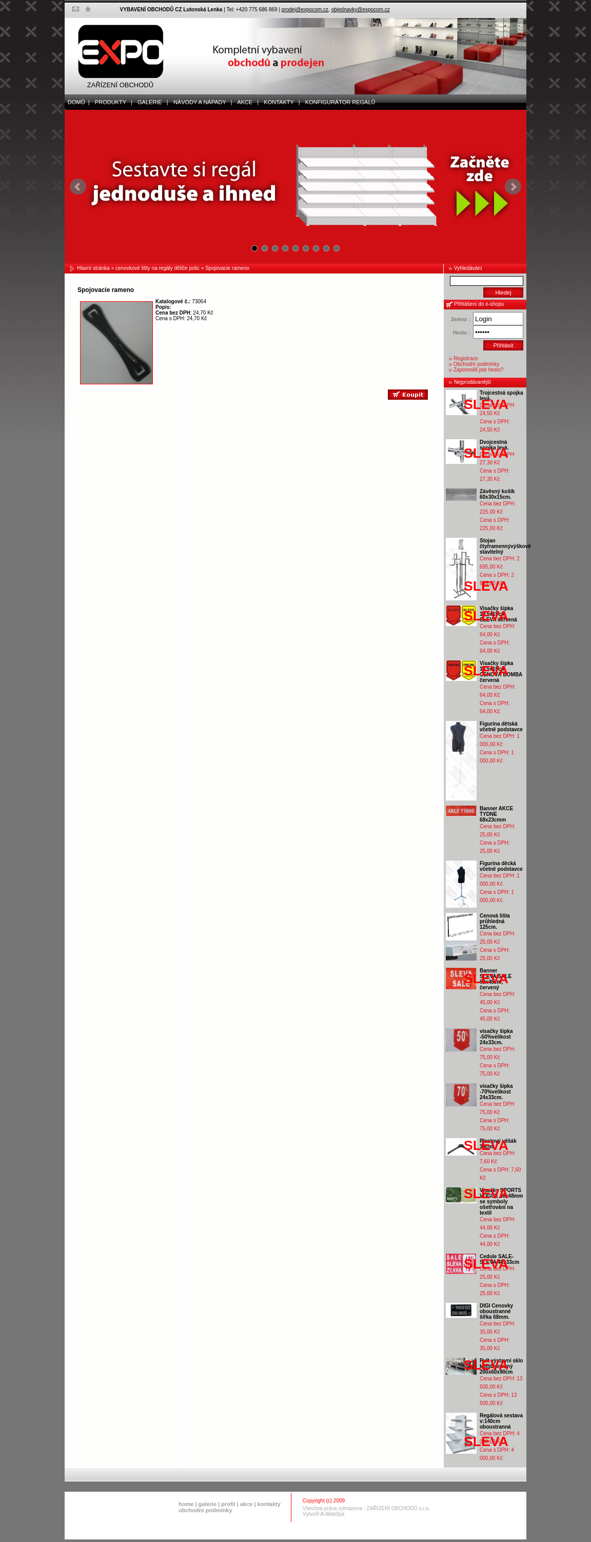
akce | (246, 102)
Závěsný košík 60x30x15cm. (497, 494)
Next (513, 187)
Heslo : (461, 333)
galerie (207, 1504)
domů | (77, 102)
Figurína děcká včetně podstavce (501, 866)
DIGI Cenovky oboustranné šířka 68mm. (496, 1311)
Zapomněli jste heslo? (478, 370)
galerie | (150, 102)
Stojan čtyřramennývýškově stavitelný (505, 546)
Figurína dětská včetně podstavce (501, 726)
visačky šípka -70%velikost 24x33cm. (496, 1091)
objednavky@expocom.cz (360, 9)
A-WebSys (333, 1514)
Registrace (466, 358)
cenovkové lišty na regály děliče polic (157, 268)
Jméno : (460, 319)
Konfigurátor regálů (338, 102)
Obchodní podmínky (477, 364)
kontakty (269, 1504)
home (186, 1504)
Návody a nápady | (200, 102)
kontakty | (279, 102)
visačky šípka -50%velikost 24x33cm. (496, 1036)
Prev (78, 187)
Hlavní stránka (93, 268)
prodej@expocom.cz (305, 9)
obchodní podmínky (205, 1510)
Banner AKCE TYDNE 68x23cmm (496, 814)
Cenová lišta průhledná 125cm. (495, 921)
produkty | (111, 102)
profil (228, 1504)
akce (246, 1504)
